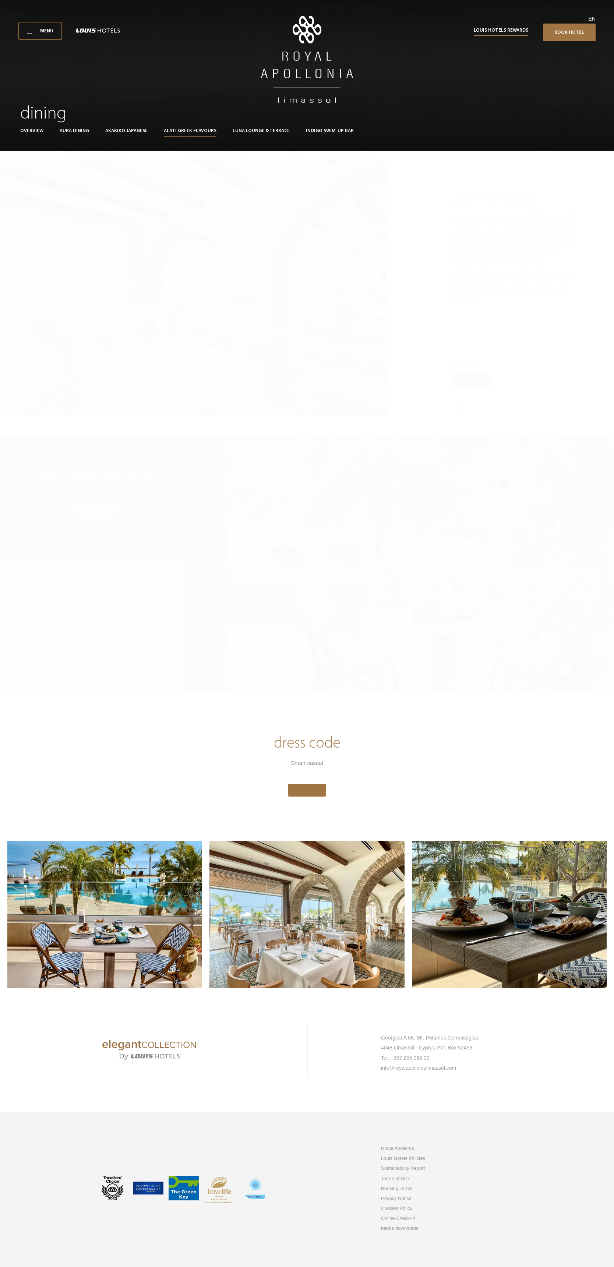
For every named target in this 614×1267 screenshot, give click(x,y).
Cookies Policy (396, 1208)
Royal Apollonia (397, 1148)
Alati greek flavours (190, 130)
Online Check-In (398, 1218)
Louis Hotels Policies (403, 1158)
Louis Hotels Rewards (501, 30)
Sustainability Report (403, 1168)
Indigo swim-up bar (330, 130)
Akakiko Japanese (126, 130)
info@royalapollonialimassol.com (418, 1068)
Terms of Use (395, 1178)
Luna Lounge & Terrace (261, 130)
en (592, 18)
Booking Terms (397, 1188)
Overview (31, 130)
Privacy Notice (396, 1198)
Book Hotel (569, 32)
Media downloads (399, 1228)
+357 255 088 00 (410, 1058)
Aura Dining (74, 130)
